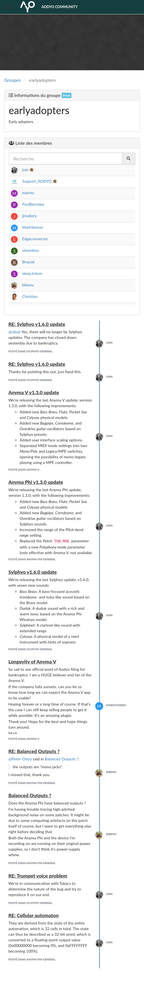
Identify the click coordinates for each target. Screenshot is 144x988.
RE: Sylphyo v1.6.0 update (36, 324)
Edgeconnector (35, 238)
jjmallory (29, 215)
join (25, 169)
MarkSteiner (32, 227)
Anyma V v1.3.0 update (33, 392)
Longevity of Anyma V (32, 662)
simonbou (30, 250)
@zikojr (14, 331)
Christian (30, 296)
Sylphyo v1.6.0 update (32, 572)
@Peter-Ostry (20, 758)
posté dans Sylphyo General (30, 351)
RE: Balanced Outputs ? (34, 751)
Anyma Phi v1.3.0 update (35, 482)
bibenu (28, 284)
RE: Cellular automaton (33, 915)
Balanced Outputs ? (61, 758)
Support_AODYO (37, 181)
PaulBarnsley (33, 204)
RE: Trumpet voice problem (37, 876)
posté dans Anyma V (23, 469)
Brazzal (28, 261)
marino (28, 192)
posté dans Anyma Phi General (31, 559)
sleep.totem (32, 273)
